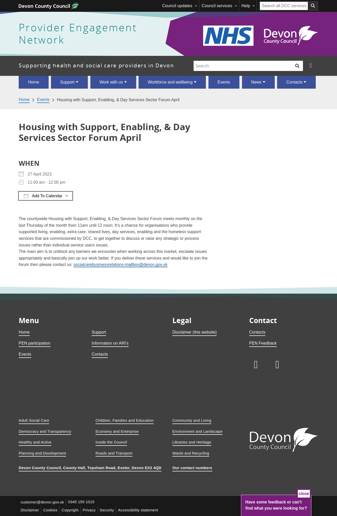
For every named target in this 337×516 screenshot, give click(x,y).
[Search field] (283, 6)
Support (67, 82)
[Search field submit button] (313, 6)
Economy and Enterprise (117, 431)
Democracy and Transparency (45, 431)
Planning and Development (42, 453)
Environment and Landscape (197, 431)
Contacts (294, 82)
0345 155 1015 (81, 502)
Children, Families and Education (125, 420)
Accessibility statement (139, 510)
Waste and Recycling (190, 453)
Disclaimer (30, 510)
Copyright (70, 510)
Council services (217, 6)
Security (108, 510)
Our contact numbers (192, 468)
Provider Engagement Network (78, 33)
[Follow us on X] (310, 66)
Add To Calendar (43, 196)
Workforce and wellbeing (170, 82)
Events (224, 82)
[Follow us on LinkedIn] (255, 364)
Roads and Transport (114, 453)
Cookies (51, 510)
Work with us (111, 82)
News (256, 82)
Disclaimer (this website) (194, 332)
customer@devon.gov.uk (42, 502)
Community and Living (191, 420)
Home (33, 82)
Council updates (177, 6)
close (304, 493)
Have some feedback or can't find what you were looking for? (276, 505)
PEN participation (34, 343)
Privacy (90, 510)
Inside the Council (111, 442)
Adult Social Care (34, 420)
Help (245, 6)
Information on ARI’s (110, 343)
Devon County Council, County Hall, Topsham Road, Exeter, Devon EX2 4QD (90, 468)
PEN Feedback (263, 343)
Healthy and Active (35, 442)
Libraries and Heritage (191, 442)
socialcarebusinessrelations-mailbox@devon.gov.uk (120, 264)
